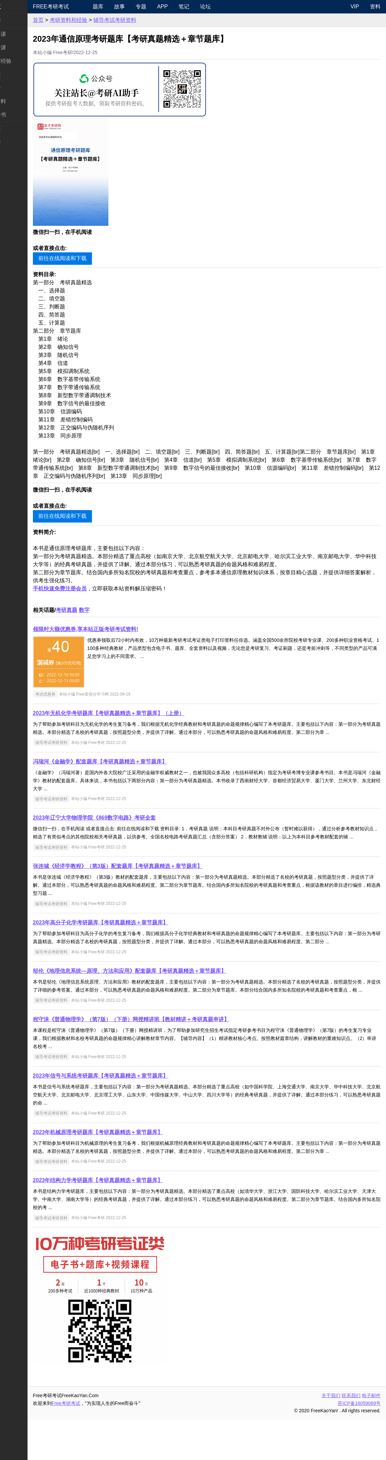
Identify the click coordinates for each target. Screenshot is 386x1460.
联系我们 (351, 1435)
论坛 (227, 6)
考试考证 (16, 128)
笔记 (205, 6)
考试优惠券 (71, 694)
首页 (64, 20)
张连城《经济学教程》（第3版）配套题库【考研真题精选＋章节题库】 (144, 882)
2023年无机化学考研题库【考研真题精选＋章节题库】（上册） (135, 713)
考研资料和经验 (94, 20)
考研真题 (92, 610)
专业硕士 (16, 88)
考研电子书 (18, 115)
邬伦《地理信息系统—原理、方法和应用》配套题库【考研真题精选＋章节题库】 (155, 995)
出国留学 (16, 142)
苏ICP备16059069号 (359, 1443)
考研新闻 (16, 20)
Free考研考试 (77, 6)
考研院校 (16, 74)
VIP (354, 6)
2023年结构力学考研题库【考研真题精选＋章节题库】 (124, 1220)
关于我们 (331, 1435)
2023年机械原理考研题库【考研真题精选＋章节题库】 (124, 1164)
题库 (119, 6)
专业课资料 (18, 101)
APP (184, 6)
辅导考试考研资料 (140, 20)
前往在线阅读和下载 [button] (88, 258)
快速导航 (16, 6)
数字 (110, 610)
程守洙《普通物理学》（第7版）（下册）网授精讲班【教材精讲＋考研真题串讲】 (157, 1051)
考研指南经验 (21, 61)
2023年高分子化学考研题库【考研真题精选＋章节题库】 (127, 939)
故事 (141, 6)
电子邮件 (371, 1435)
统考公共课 (18, 34)
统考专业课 (18, 47)
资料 (375, 6)
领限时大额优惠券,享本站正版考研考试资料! (111, 629)
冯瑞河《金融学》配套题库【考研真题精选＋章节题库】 (126, 770)
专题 (162, 6)
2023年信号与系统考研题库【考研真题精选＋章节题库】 (127, 1108)
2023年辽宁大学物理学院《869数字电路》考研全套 (120, 826)
